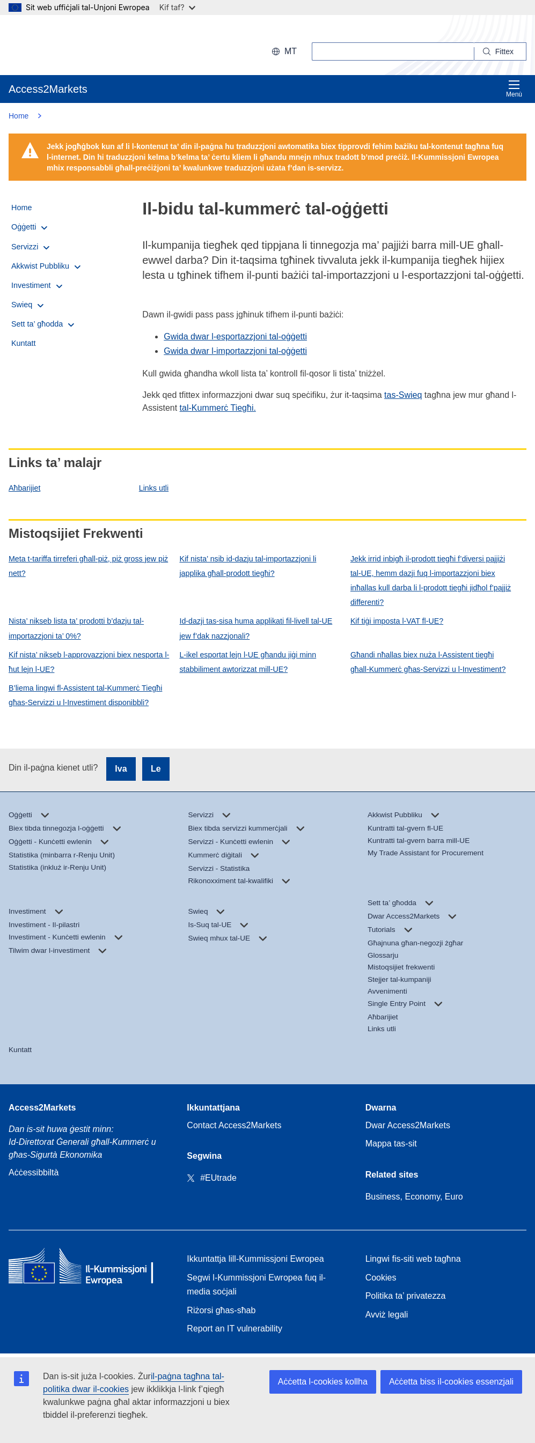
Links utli (153, 488)
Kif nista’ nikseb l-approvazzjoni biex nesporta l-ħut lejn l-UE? (89, 662)
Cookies (381, 1277)
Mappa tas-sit (391, 1143)
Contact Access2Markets (234, 1125)
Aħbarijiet (24, 488)
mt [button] (284, 51)
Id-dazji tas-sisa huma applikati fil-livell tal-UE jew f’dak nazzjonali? (255, 628)
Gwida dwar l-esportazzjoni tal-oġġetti (235, 336)
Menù (514, 88)
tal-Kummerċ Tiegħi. (218, 407)
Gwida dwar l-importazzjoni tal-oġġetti (235, 351)
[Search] (500, 51)
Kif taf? (177, 7)
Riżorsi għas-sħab (221, 1310)
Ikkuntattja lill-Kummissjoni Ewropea (255, 1258)
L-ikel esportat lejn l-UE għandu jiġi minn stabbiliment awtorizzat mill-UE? (247, 662)
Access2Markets (42, 1107)
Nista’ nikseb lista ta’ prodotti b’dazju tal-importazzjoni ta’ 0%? (76, 628)
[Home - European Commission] (86, 1268)
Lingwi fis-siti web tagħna (413, 1258)
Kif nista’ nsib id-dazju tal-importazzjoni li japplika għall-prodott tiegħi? (247, 566)
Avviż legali (386, 1314)
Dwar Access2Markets (407, 1125)
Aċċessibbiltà (33, 1172)
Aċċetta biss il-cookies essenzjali (451, 1381)
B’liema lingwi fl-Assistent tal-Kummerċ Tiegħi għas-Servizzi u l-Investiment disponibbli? (85, 695)
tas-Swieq (403, 394)
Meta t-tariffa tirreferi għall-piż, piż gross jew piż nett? (88, 566)
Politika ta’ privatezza (405, 1295)
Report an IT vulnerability (234, 1328)
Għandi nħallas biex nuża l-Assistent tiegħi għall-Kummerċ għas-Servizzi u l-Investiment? (428, 662)
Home (18, 116)
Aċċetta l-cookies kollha (323, 1381)
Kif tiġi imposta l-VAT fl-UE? (396, 621)
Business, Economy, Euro (414, 1196)
